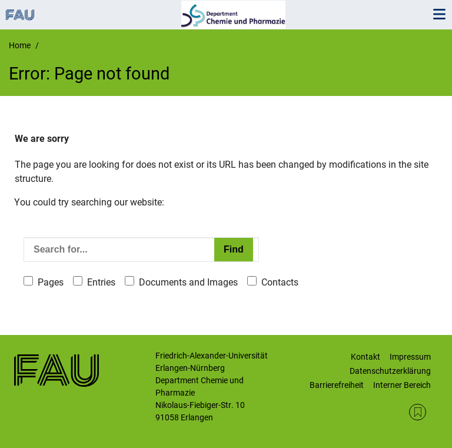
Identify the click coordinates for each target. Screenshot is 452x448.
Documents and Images (188, 282)
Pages (51, 282)
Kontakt (365, 356)
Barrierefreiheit (337, 385)
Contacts (279, 282)
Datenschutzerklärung (390, 371)
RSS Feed (417, 412)
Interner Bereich (402, 385)
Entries (101, 282)
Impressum (410, 356)
